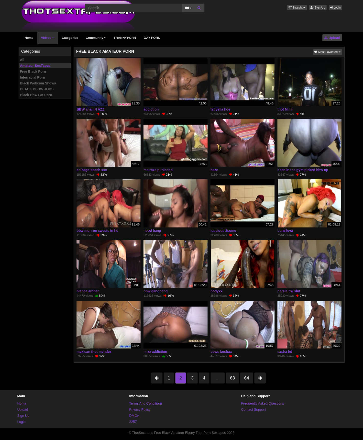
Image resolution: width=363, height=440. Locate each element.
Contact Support (253, 409)
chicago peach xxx (92, 170)
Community (96, 38)
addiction (151, 109)
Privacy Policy (140, 409)
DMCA (134, 416)
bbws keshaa (221, 352)
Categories (70, 38)
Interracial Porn (32, 77)
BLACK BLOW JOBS (37, 89)
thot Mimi (285, 109)
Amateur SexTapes (35, 66)
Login (335, 7)
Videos (47, 38)
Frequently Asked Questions (262, 403)
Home (29, 38)
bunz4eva (285, 231)
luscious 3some (223, 231)
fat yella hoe (220, 109)
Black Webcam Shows (38, 83)
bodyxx (216, 291)
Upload (332, 38)
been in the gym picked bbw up (302, 170)
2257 (133, 422)
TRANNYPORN (125, 38)
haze (214, 170)
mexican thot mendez (94, 352)
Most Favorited (328, 52)
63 (232, 378)
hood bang (152, 231)
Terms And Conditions (146, 403)
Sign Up (317, 7)
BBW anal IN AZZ (90, 109)
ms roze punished (158, 170)
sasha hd (284, 352)
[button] (297, 7)
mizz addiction (155, 352)
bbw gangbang (155, 291)
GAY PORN (152, 38)
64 (246, 378)
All (22, 60)
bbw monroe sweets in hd (97, 231)
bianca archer (88, 291)
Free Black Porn (33, 71)
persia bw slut (288, 291)
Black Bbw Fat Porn (36, 95)
